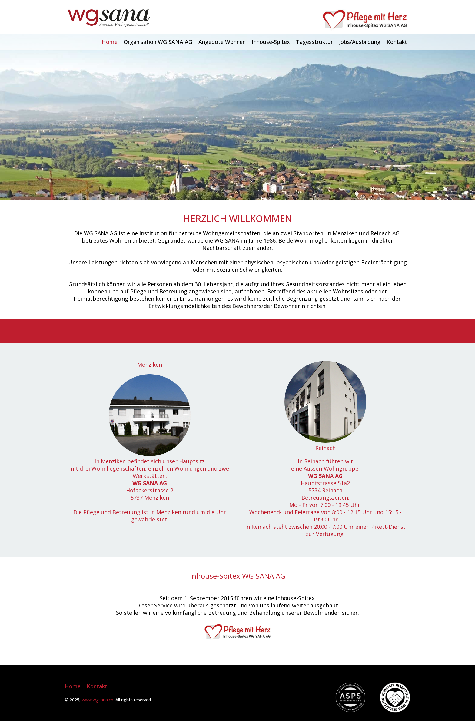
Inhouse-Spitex (271, 41)
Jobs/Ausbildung (359, 41)
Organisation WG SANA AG (158, 41)
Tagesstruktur (314, 41)
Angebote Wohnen (222, 41)
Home (110, 41)
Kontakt (397, 41)
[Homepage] (109, 24)
